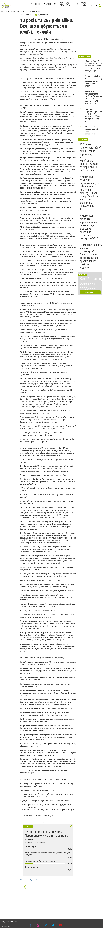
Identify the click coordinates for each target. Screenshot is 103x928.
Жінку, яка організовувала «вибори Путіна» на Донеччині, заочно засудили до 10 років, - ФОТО (93, 97)
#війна (38, 880)
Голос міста (35, 8)
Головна (3, 11)
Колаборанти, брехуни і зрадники (91, 283)
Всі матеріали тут (90, 292)
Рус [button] (91, 5)
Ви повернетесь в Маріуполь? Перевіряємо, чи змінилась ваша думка (46, 835)
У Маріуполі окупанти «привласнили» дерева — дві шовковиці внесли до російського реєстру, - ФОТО (89, 227)
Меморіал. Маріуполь (62, 4)
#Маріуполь (24, 880)
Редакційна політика (47, 8)
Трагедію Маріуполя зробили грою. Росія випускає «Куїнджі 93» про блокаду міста (93, 115)
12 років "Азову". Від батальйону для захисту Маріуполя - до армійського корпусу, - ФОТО (93, 66)
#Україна (32, 880)
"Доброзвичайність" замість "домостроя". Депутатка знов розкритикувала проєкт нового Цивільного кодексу (91, 256)
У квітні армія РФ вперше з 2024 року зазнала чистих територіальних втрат (93, 81)
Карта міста (81, 4)
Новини (36, 4)
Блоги (47, 4)
